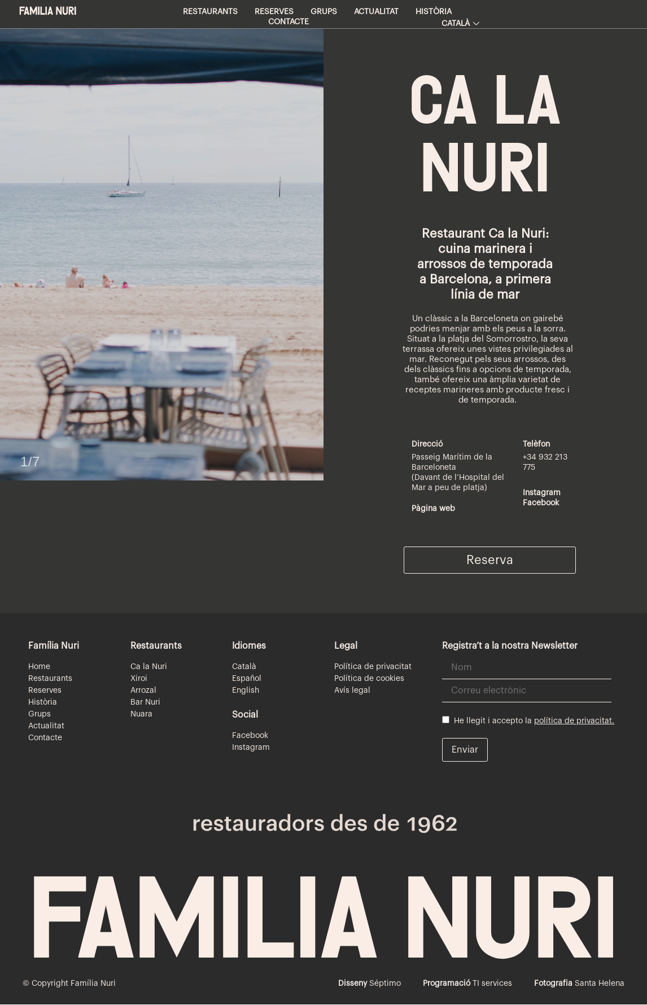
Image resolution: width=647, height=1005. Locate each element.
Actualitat (376, 12)
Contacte (288, 22)
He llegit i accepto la (528, 720)
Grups (324, 12)
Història (434, 12)
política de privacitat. (574, 721)
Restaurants (210, 12)
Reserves (274, 12)
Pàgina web (433, 509)
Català (460, 24)
